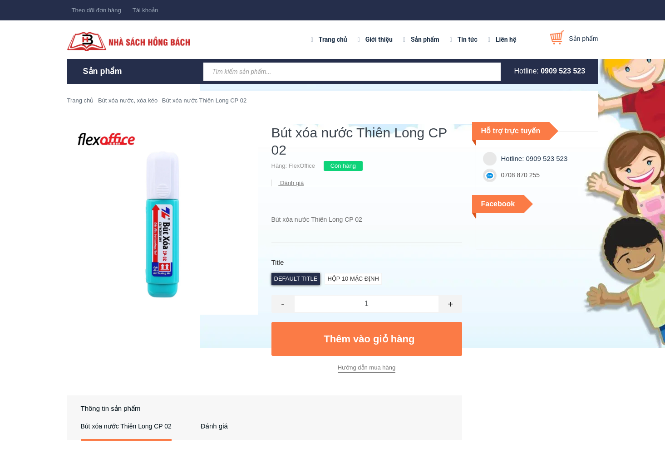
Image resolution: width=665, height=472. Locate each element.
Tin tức (468, 39)
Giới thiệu (379, 39)
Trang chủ (333, 39)
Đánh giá (291, 183)
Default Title (296, 278)
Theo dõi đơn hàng (96, 10)
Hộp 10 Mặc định (353, 278)
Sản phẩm (425, 39)
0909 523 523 (563, 71)
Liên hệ (506, 39)
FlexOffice (302, 165)
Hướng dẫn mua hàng (366, 367)
